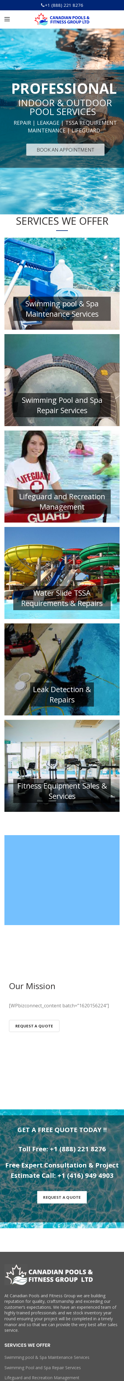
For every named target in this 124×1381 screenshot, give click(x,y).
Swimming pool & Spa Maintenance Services (46, 1357)
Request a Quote (34, 1026)
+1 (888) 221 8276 (64, 5)
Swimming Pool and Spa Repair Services (42, 1367)
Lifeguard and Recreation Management (41, 1377)
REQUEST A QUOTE (62, 1197)
